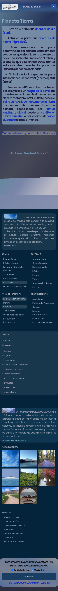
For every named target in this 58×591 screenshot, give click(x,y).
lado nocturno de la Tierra (38, 102)
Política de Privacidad (43, 303)
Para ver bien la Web (42, 322)
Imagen (36, 275)
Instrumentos (9, 360)
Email (7, 340)
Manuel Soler (9, 259)
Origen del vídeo (12, 133)
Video (35, 279)
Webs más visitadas (13, 314)
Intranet (36, 287)
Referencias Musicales (13, 369)
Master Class (9, 387)
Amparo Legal (39, 259)
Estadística (38, 318)
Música (35, 271)
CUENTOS (8, 537)
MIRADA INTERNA (12, 517)
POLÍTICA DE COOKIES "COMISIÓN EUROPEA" (29, 582)
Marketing (38, 570)
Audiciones (8, 274)
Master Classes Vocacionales (16, 364)
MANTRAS (8, 529)
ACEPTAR (29, 576)
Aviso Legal (37, 299)
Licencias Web (39, 267)
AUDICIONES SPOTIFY (14, 533)
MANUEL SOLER (32, 6)
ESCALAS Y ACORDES (14, 541)
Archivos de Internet (42, 283)
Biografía (7, 355)
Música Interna (10, 263)
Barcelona (9, 345)
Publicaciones (10, 278)
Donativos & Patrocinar (14, 286)
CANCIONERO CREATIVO (15, 525)
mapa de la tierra (38, 91)
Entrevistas (8, 382)
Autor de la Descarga (42, 133)
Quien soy (7, 351)
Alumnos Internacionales (14, 378)
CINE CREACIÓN (11, 521)
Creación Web (39, 263)
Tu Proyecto (9, 310)
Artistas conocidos (11, 373)
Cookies (36, 307)
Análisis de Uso (20, 570)
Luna (14, 102)
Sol (5, 102)
